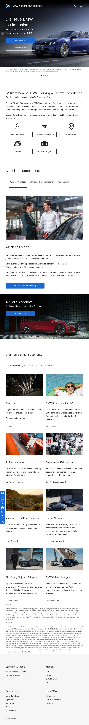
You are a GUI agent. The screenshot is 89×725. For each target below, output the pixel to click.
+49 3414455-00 (60, 275)
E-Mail (30, 275)
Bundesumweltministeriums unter (16, 617)
